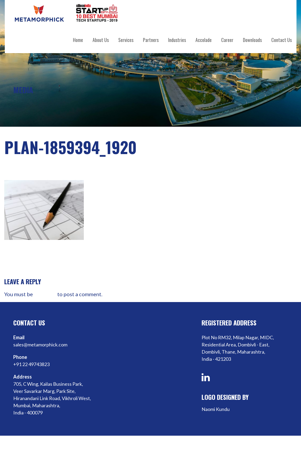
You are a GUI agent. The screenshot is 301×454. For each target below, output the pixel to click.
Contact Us (281, 39)
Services (125, 39)
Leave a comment (144, 168)
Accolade (203, 39)
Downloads (252, 39)
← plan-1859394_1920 (28, 266)
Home (78, 39)
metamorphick (83, 168)
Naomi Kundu (216, 409)
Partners (151, 39)
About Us (101, 39)
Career (227, 39)
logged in (45, 294)
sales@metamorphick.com (40, 344)
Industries (177, 39)
